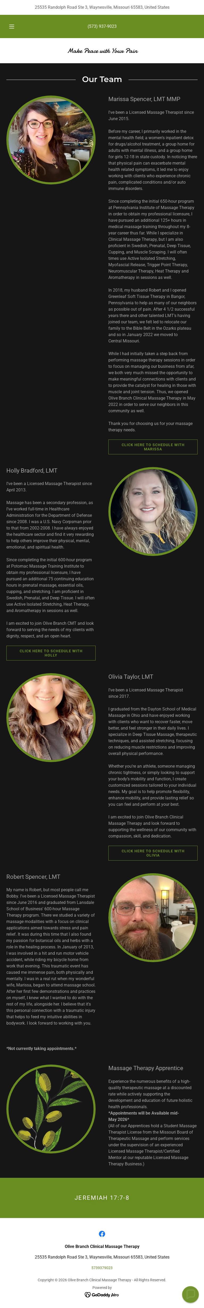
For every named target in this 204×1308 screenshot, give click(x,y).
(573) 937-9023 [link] (102, 26)
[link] (102, 51)
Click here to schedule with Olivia (146, 853)
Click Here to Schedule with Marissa (146, 447)
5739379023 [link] (102, 1268)
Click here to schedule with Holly (44, 653)
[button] (14, 26)
